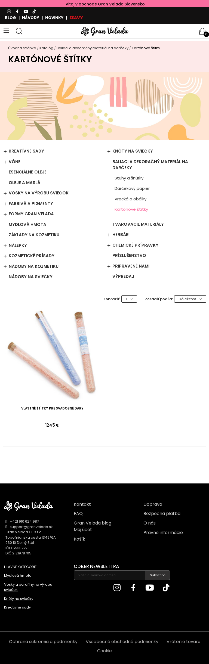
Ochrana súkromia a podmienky (43, 641)
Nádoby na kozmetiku (34, 266)
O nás (149, 523)
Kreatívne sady (26, 151)
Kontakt (82, 504)
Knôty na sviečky (132, 151)
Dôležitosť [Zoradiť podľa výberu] (190, 299)
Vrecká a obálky (130, 199)
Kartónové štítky (131, 209)
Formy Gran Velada (31, 214)
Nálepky (18, 245)
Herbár (120, 234)
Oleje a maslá (24, 182)
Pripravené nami (130, 266)
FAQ (78, 513)
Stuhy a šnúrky (129, 178)
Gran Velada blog (92, 523)
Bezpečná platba (161, 513)
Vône (14, 162)
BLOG (10, 17)
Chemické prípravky (135, 245)
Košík (79, 539)
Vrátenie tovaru (183, 641)
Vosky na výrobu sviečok (39, 193)
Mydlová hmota (27, 224)
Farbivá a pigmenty (31, 203)
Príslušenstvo (129, 255)
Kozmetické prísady (31, 256)
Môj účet (83, 529)
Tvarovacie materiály (138, 224)
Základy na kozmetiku (34, 235)
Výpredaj (123, 276)
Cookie (104, 651)
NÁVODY (30, 17)
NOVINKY (54, 17)
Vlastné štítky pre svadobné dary (52, 409)
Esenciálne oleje (28, 172)
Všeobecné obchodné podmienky (122, 641)
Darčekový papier (132, 188)
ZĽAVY (76, 17)
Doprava (152, 504)
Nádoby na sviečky (31, 277)
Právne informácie (163, 532)
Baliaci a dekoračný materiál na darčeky (150, 165)
